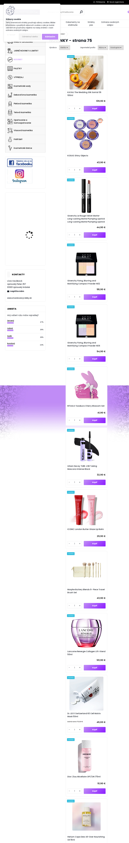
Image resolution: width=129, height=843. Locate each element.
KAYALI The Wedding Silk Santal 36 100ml (67, 94)
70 (79, 691)
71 (84, 691)
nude (9, 336)
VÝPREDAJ (15, 77)
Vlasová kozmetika (20, 130)
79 (120, 691)
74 (98, 691)
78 (116, 691)
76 (107, 691)
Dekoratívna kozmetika (22, 95)
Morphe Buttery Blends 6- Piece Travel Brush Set (67, 351)
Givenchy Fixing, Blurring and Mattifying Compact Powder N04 (66, 225)
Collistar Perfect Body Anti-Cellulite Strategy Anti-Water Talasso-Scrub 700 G (31, 206)
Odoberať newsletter (31, 724)
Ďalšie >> (86, 695)
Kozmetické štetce (19, 148)
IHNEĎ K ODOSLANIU (20, 42)
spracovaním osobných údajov (108, 728)
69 (75, 691)
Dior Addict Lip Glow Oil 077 (102, 663)
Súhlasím (50, 36)
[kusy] (58, 108)
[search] (81, 12)
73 (93, 691)
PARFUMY (14, 139)
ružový (10, 328)
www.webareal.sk (74, 840)
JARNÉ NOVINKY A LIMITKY (22, 51)
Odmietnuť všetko (30, 36)
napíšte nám (17, 291)
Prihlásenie (100, 2)
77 (111, 691)
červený (10, 320)
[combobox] (103, 47)
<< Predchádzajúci (59, 691)
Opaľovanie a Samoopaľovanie (19, 121)
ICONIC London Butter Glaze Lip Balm (104, 289)
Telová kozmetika (19, 112)
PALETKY (14, 68)
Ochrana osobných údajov (110, 23)
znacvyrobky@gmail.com (86, 783)
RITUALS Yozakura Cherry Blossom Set (101, 225)
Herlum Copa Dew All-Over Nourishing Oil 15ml (65, 475)
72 (89, 691)
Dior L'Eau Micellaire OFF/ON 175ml (102, 413)
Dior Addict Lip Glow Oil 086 (65, 663)
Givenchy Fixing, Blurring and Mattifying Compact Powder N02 (103, 159)
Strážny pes (91, 23)
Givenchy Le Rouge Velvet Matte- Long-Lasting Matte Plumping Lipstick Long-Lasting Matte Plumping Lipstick (67, 159)
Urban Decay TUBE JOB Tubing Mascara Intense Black (67, 289)
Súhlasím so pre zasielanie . (104, 729)
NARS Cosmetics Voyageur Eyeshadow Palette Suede (31, 226)
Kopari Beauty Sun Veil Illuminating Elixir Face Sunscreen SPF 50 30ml (63, 538)
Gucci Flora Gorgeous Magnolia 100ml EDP (31, 246)
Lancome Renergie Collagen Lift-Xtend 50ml (103, 351)
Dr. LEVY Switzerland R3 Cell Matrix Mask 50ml (65, 413)
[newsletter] (117, 722)
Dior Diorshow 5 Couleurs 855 (103, 601)
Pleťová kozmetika (19, 103)
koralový (11, 343)
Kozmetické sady (19, 86)
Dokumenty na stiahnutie (73, 23)
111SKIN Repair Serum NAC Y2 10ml (103, 475)
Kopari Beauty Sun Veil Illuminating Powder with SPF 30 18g (105, 538)
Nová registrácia (117, 2)
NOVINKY (14, 59)
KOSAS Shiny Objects (99, 93)
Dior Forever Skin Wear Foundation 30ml (63, 602)
